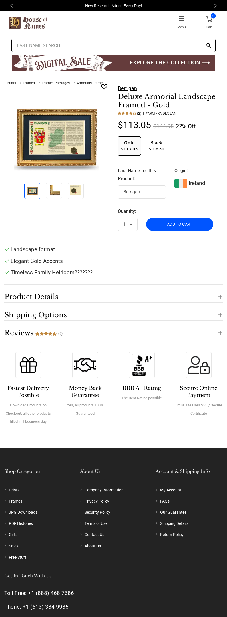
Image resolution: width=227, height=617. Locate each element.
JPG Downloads (23, 512)
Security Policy (97, 512)
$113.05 (129, 145)
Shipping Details (174, 523)
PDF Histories (21, 523)
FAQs (165, 501)
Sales (13, 546)
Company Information (104, 490)
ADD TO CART (179, 224)
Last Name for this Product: (137, 175)
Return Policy (172, 534)
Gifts (13, 534)
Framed (29, 83)
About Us (93, 546)
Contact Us (94, 534)
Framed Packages (56, 83)
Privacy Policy (97, 501)
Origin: (181, 170)
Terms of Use (96, 523)
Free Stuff (17, 557)
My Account (170, 490)
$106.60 (156, 145)
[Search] (209, 46)
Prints (11, 83)
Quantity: (127, 211)
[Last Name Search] (113, 45)
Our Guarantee (173, 512)
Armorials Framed (91, 83)
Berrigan (127, 88)
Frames (15, 501)
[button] (113, 293)
